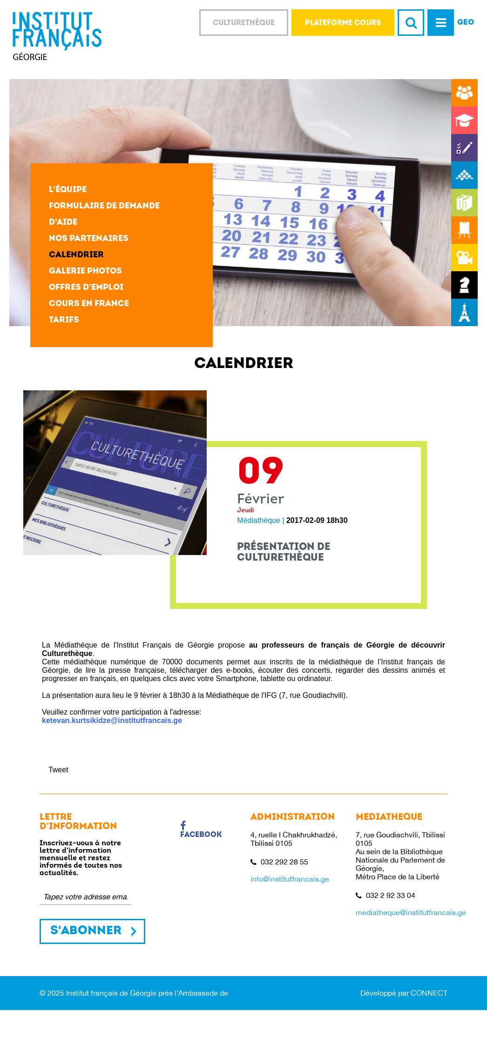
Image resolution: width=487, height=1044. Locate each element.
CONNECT (429, 993)
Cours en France (89, 304)
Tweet (58, 770)
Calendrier (76, 255)
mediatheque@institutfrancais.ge (411, 912)
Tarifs (64, 320)
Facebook (201, 830)
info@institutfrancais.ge (289, 879)
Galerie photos (85, 271)
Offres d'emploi (86, 287)
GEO (465, 23)
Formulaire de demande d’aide (104, 214)
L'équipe (68, 190)
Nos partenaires (89, 238)
